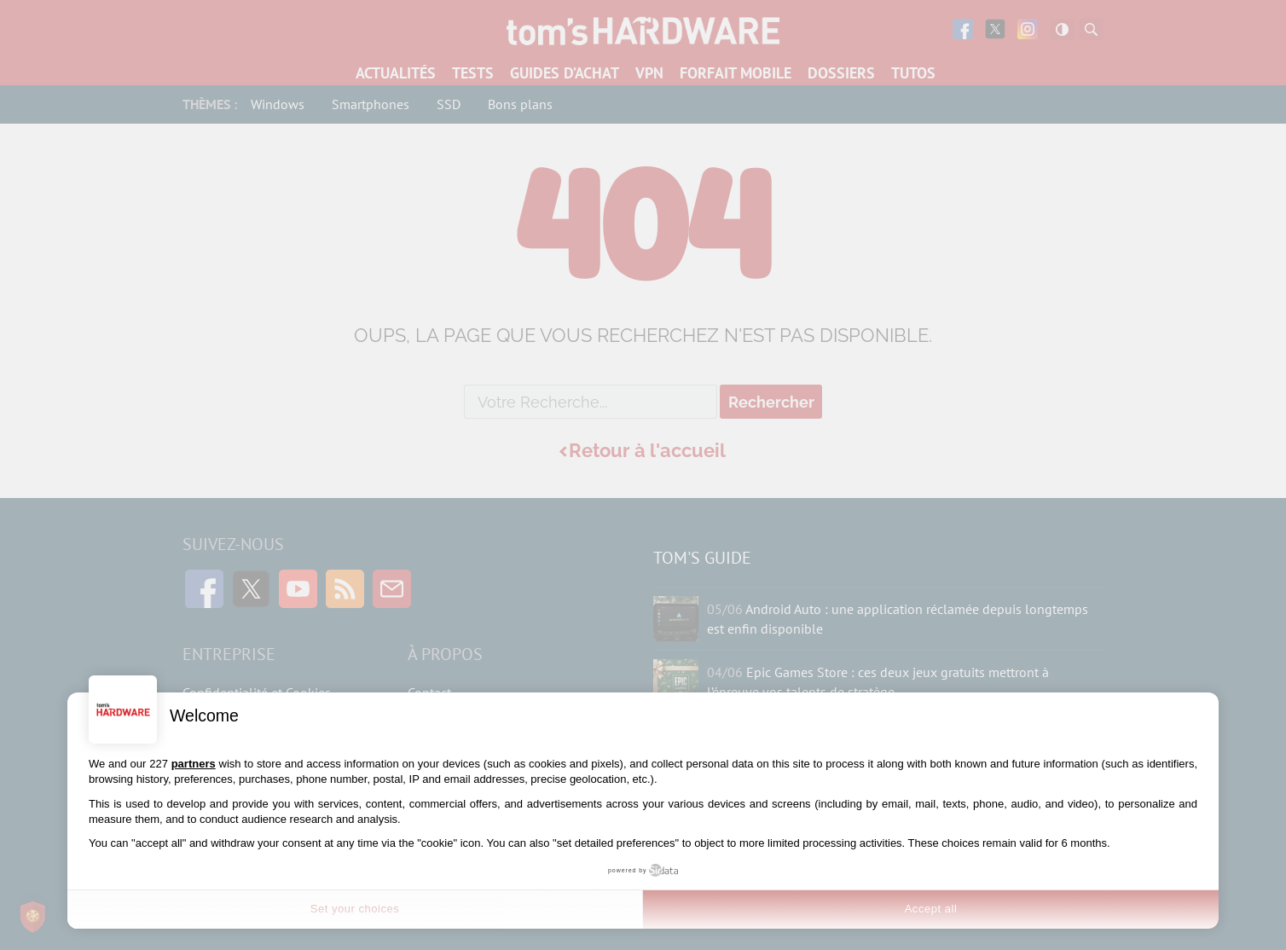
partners (193, 763)
